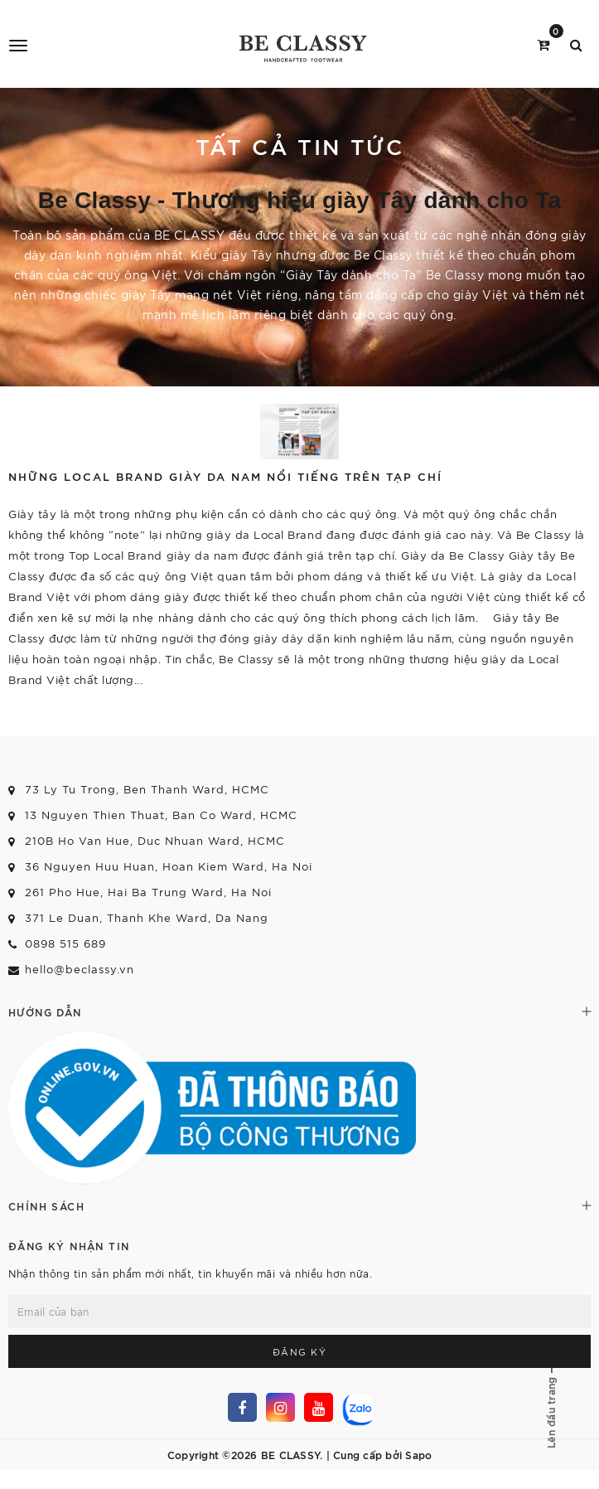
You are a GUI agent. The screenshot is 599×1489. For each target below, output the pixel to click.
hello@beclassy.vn (79, 969)
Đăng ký (300, 1351)
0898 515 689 (65, 943)
